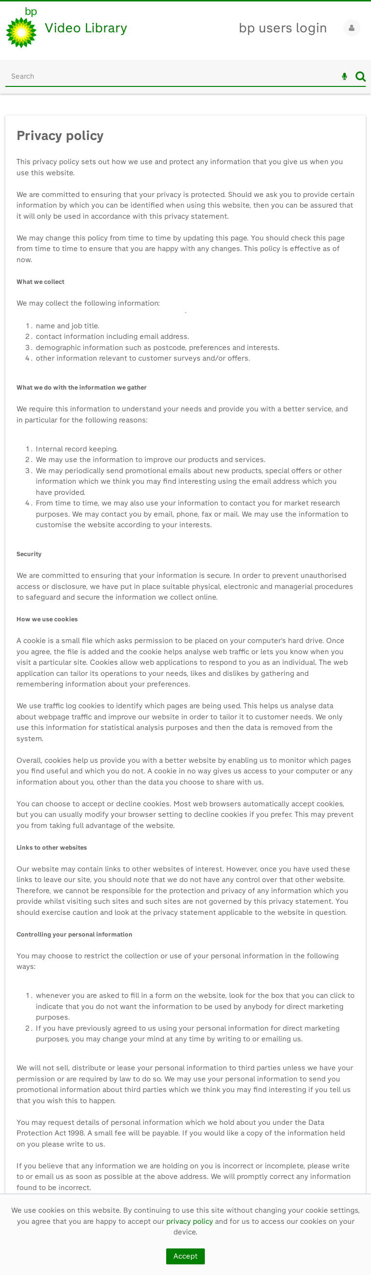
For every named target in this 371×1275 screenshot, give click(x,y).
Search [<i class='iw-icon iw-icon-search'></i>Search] (361, 76)
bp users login (283, 28)
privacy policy (189, 1221)
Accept (185, 1256)
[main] (185, 649)
